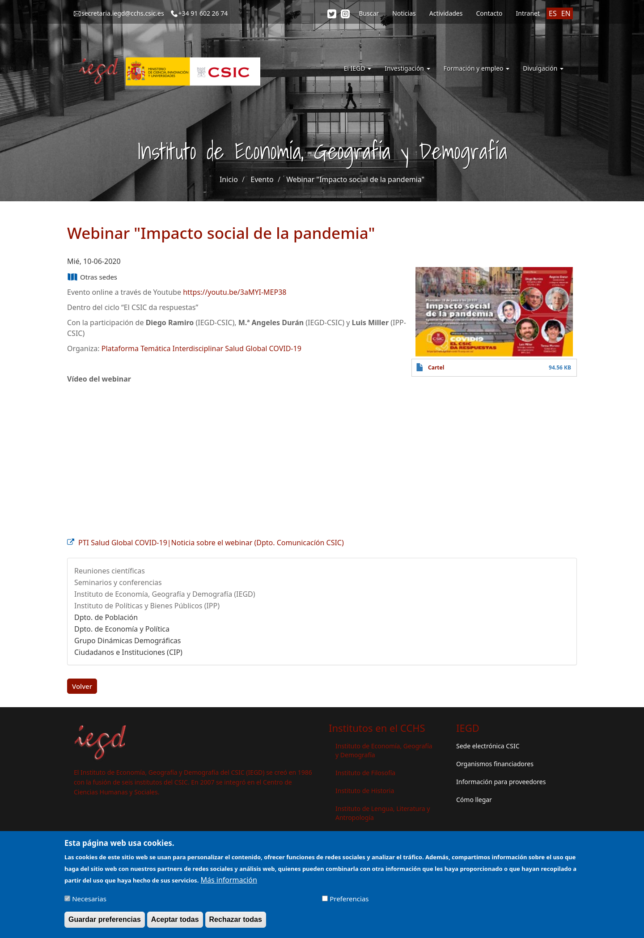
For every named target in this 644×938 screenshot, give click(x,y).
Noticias (404, 13)
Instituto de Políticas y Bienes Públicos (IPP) (147, 606)
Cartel (436, 367)
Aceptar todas (175, 919)
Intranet (528, 13)
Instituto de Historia (364, 790)
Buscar (369, 13)
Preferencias (349, 898)
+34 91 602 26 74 (203, 13)
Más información (228, 880)
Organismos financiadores (495, 764)
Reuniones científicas (109, 571)
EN (566, 13)
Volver (82, 686)
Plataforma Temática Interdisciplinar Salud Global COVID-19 (201, 348)
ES (553, 13)
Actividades (446, 13)
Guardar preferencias (104, 919)
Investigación (407, 68)
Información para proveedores (501, 781)
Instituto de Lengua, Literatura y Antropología (382, 813)
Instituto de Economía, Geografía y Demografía (383, 750)
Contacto (489, 13)
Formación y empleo (477, 68)
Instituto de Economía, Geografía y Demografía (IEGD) (164, 594)
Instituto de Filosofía (365, 772)
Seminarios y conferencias (118, 582)
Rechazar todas (235, 919)
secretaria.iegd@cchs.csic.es (122, 13)
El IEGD (358, 68)
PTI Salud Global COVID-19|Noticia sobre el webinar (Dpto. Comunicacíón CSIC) (211, 543)
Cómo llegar (474, 799)
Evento (261, 179)
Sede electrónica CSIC (487, 746)
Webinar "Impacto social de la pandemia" (355, 179)
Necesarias (89, 898)
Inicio (229, 179)
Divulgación (543, 68)
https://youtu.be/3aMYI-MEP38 (234, 292)
